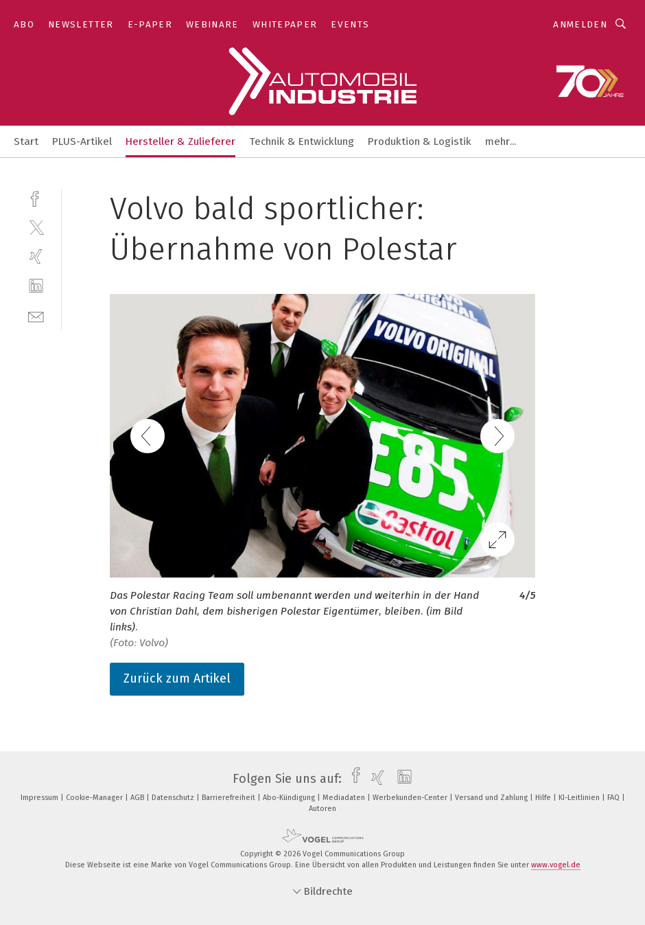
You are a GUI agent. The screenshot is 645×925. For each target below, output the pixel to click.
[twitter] (36, 227)
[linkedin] (36, 286)
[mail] (36, 315)
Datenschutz (174, 797)
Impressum (40, 797)
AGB (138, 797)
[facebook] (36, 197)
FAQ (614, 797)
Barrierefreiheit (229, 797)
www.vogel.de (555, 864)
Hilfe (544, 797)
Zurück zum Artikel (177, 678)
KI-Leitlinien (580, 797)
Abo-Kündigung (290, 797)
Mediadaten (344, 797)
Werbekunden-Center (411, 797)
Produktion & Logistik (419, 141)
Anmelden (580, 24)
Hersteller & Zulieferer (180, 141)
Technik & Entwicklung (301, 141)
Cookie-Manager (95, 797)
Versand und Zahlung (492, 797)
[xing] (36, 256)
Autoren (322, 808)
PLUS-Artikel (82, 141)
